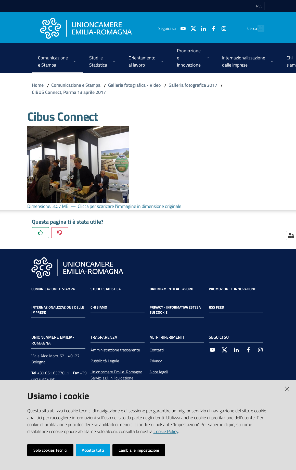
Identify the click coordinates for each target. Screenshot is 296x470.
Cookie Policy (165, 431)
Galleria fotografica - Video (134, 85)
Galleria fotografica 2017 (193, 85)
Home (38, 85)
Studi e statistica (106, 288)
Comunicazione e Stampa (75, 85)
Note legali (159, 372)
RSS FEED (216, 307)
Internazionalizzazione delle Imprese (57, 310)
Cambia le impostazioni (139, 450)
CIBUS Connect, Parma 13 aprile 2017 (69, 92)
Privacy (156, 361)
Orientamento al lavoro (171, 288)
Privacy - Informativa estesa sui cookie (175, 310)
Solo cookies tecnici (50, 450)
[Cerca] (258, 28)
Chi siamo (99, 307)
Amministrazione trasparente (115, 350)
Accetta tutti (93, 450)
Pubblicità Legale (105, 361)
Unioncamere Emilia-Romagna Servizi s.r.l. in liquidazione (116, 375)
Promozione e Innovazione (232, 288)
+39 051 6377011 (53, 373)
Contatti (157, 350)
